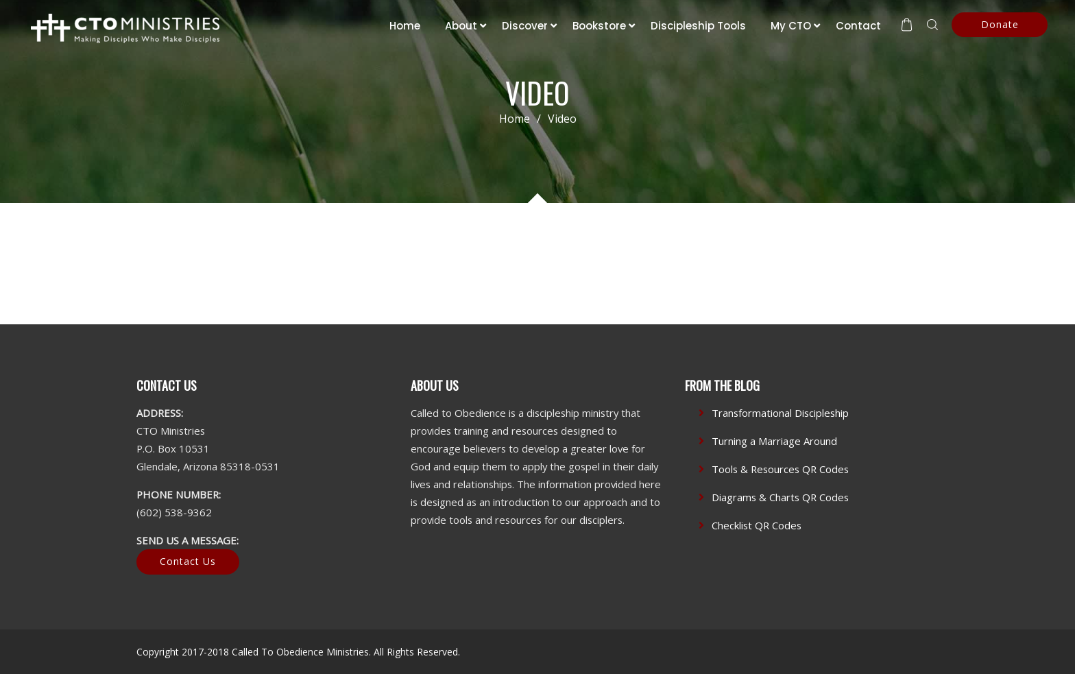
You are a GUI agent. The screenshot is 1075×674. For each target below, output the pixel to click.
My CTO (791, 26)
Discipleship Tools (698, 26)
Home (404, 26)
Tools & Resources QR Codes (780, 469)
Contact (858, 26)
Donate (1000, 24)
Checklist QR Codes (756, 525)
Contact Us (188, 561)
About (461, 26)
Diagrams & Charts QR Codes (780, 497)
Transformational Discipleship (780, 413)
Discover (525, 26)
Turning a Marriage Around (774, 441)
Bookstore (599, 26)
